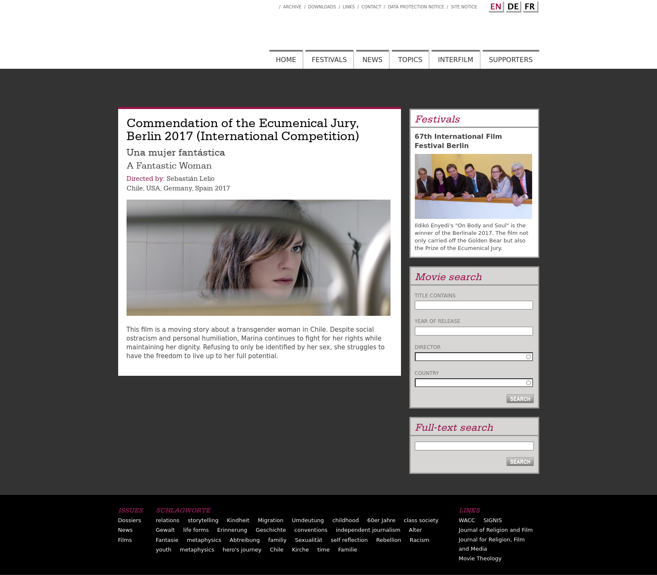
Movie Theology (480, 558)
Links (349, 7)
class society (421, 520)
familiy (277, 540)
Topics (410, 60)
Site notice (464, 7)
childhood (345, 520)
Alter (415, 530)
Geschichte (271, 530)
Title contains (435, 296)
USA (153, 188)
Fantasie (167, 540)
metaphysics (204, 540)
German (512, 5)
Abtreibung (245, 540)
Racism (419, 540)
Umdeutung (308, 520)
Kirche (300, 549)
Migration (270, 520)
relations (167, 520)
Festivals (329, 60)
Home (286, 60)
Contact (371, 7)
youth (163, 549)
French (529, 5)
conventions (311, 530)
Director (428, 347)
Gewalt (165, 530)
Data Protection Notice (416, 7)
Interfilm (455, 60)
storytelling (203, 520)
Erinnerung (232, 530)
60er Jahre (381, 520)
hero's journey (241, 549)
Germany (177, 188)
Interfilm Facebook (273, 4)
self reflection (349, 540)
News (372, 60)
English (495, 5)
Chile (135, 188)
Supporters (511, 60)
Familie (347, 549)
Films (125, 540)
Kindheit (238, 520)
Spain (204, 188)
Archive (292, 7)
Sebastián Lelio (191, 178)
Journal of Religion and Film (496, 530)
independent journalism (368, 530)
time (323, 549)
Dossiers (129, 520)
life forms (196, 530)
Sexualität (308, 540)
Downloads (322, 7)
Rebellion (388, 540)
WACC (467, 520)
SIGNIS (493, 520)
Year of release (437, 321)
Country (427, 373)
